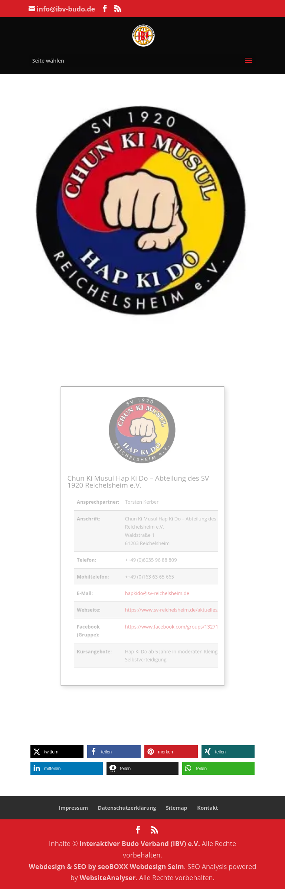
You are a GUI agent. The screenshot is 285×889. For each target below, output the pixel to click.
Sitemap (176, 807)
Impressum (73, 807)
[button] (57, 751)
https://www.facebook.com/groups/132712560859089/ (179, 612)
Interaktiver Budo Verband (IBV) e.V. (139, 843)
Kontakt (207, 807)
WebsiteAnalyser (107, 877)
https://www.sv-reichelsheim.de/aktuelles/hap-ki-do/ (177, 598)
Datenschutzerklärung (127, 807)
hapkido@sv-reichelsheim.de (154, 584)
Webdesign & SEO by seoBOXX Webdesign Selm (106, 866)
